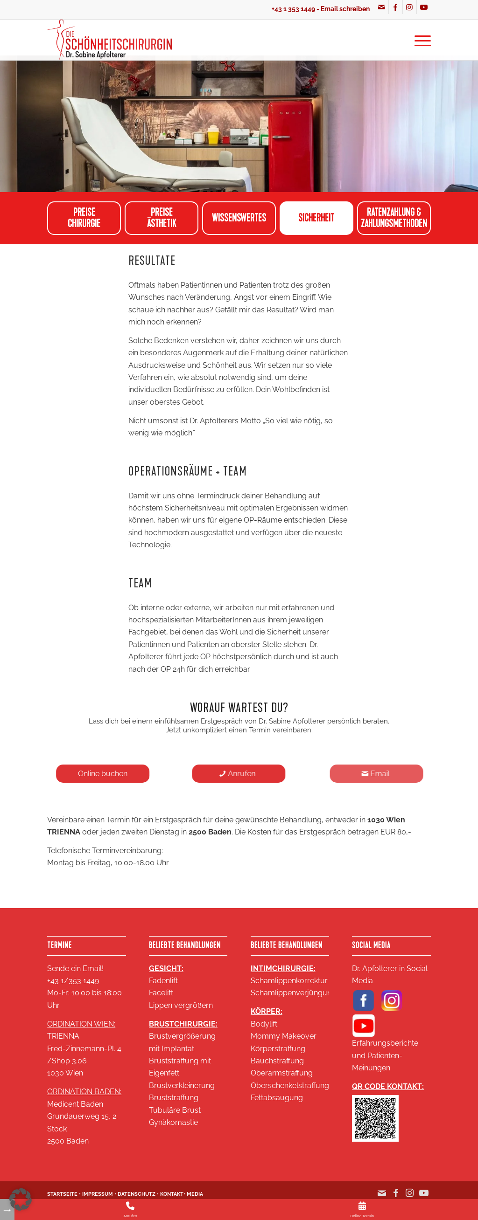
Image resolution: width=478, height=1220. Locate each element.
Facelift (161, 992)
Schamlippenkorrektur (289, 980)
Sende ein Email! (75, 968)
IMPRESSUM (97, 1194)
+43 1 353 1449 (293, 9)
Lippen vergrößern (181, 1005)
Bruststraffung (173, 1097)
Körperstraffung (278, 1048)
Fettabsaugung (277, 1097)
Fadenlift (163, 980)
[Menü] (419, 39)
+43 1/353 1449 (73, 980)
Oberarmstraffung (282, 1072)
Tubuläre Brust (175, 1110)
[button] (20, 1199)
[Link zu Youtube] (424, 7)
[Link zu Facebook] (395, 7)
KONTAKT (171, 1194)
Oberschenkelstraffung (290, 1085)
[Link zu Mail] (381, 7)
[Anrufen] (245, 774)
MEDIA (195, 1194)
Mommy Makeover (283, 1036)
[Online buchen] (105, 774)
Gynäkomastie (173, 1122)
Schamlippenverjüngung (293, 992)
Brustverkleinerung (182, 1085)
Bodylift (264, 1024)
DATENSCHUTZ (136, 1194)
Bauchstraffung (277, 1060)
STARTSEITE (62, 1194)
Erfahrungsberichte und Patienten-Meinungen (385, 1055)
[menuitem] (419, 39)
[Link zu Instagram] (409, 7)
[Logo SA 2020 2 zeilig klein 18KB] (109, 39)
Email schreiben (345, 9)
